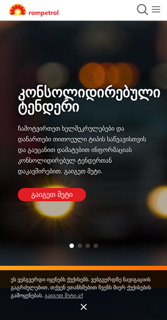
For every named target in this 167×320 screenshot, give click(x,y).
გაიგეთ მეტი (52, 194)
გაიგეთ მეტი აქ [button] (64, 295)
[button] (83, 307)
